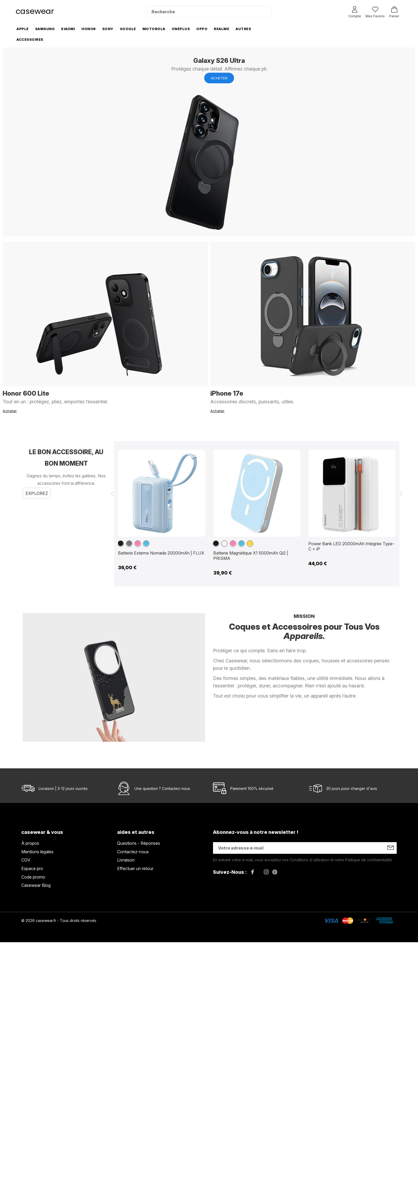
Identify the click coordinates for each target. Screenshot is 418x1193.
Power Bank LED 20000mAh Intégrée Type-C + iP (351, 546)
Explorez (37, 493)
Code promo (33, 877)
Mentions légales (37, 851)
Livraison (125, 860)
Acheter (219, 78)
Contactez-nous (176, 788)
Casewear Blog (36, 885)
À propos (30, 843)
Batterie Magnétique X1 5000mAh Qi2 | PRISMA (250, 555)
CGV (25, 860)
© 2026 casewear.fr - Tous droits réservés (58, 920)
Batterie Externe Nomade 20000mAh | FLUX (161, 553)
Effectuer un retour (135, 868)
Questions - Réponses (138, 843)
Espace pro (32, 868)
